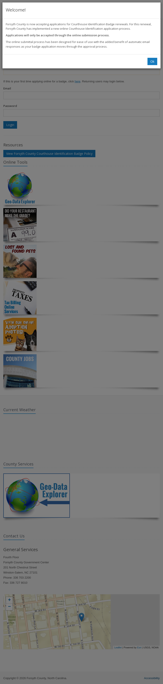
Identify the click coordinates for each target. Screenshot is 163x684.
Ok (152, 61)
